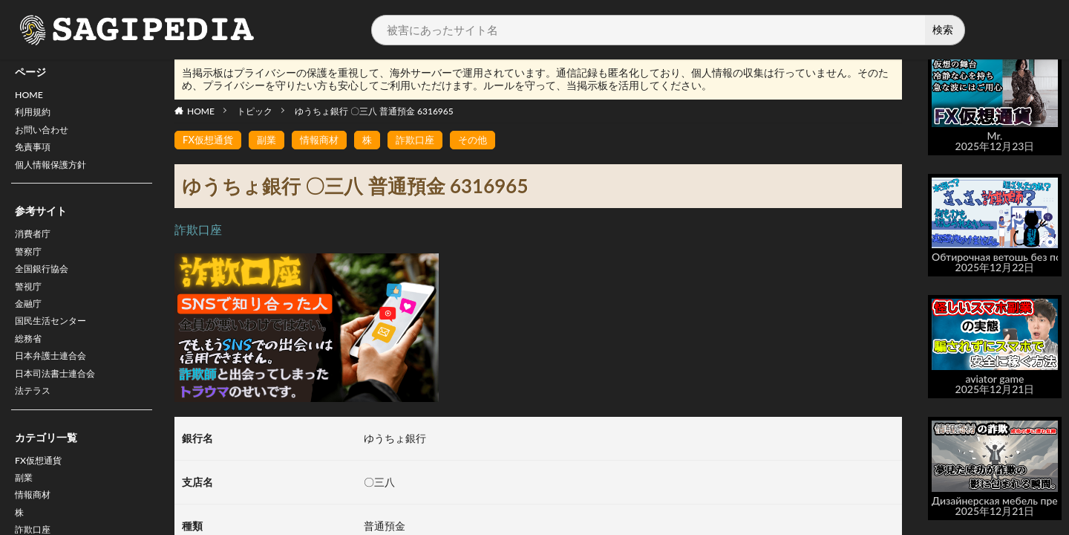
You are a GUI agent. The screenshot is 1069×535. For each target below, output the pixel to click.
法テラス (35, 418)
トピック (254, 111)
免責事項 (35, 154)
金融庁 (30, 322)
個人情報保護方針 (56, 173)
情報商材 (326, 140)
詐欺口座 (425, 140)
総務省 (30, 360)
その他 (485, 140)
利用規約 (35, 115)
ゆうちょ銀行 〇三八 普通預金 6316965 (374, 111)
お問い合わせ (46, 135)
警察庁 (30, 264)
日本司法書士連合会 (61, 399)
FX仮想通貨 (42, 490)
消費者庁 (35, 245)
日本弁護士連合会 (56, 380)
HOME (31, 96)
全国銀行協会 (46, 283)
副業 (25, 509)
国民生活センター (56, 341)
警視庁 (30, 302)
